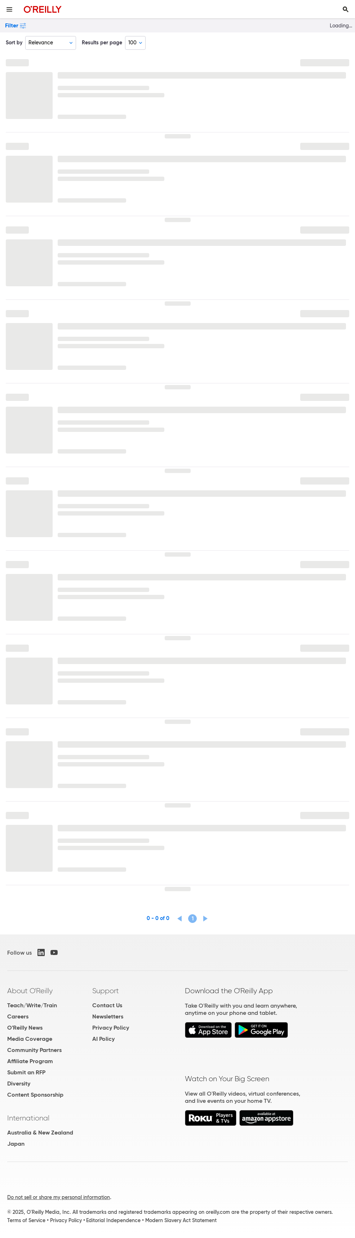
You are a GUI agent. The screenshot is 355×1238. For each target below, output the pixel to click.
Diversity (18, 1083)
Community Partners (34, 1050)
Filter (15, 25)
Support (105, 990)
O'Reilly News (25, 1027)
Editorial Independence (113, 1220)
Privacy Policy (110, 1027)
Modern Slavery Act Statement (181, 1220)
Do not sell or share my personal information (58, 1197)
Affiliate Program (30, 1061)
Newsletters (107, 1016)
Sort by (14, 42)
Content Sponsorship (35, 1094)
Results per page (102, 42)
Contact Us (107, 1005)
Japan (16, 1144)
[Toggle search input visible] (345, 9)
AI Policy (103, 1039)
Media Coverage (29, 1039)
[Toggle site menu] (9, 9)
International (28, 1118)
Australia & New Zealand (40, 1132)
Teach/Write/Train (32, 1005)
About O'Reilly (30, 990)
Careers (17, 1016)
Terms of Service (26, 1220)
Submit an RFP (26, 1072)
